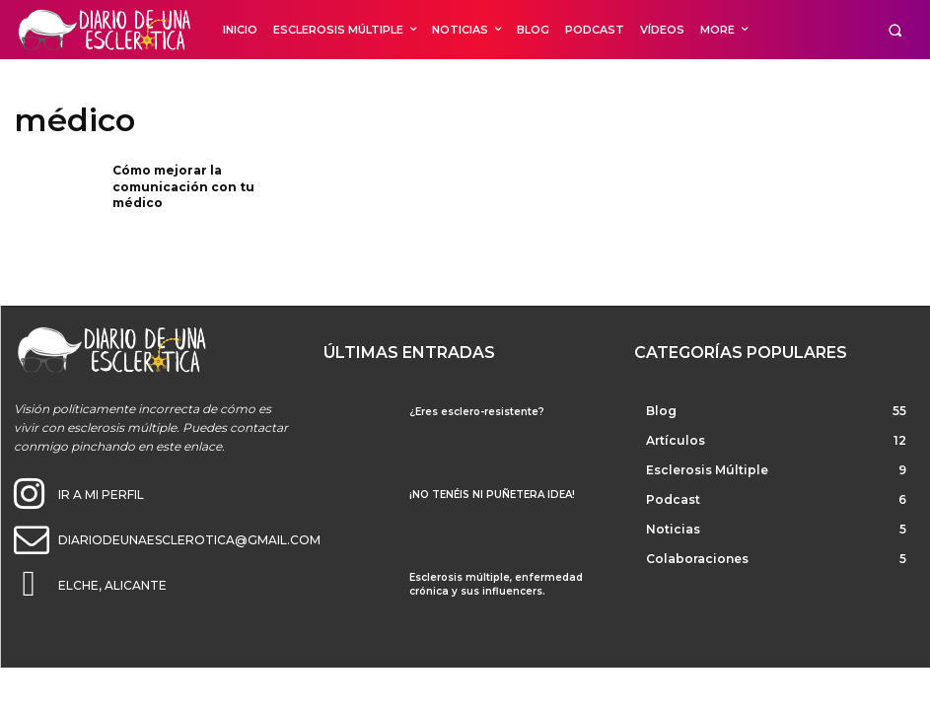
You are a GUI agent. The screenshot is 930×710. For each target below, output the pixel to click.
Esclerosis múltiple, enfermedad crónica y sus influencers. (496, 584)
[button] (895, 30)
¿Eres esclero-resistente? (476, 411)
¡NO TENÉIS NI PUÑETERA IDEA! (492, 494)
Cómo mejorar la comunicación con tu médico (183, 187)
